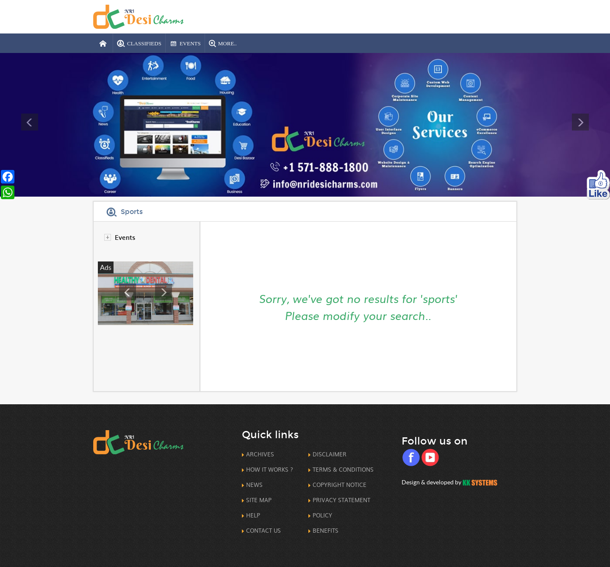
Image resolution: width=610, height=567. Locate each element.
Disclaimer (330, 454)
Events (125, 237)
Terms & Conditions (343, 469)
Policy (322, 515)
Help (253, 515)
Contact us (263, 530)
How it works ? (269, 469)
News (254, 485)
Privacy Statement (341, 500)
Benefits (325, 530)
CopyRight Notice (339, 485)
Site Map (259, 500)
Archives (260, 454)
